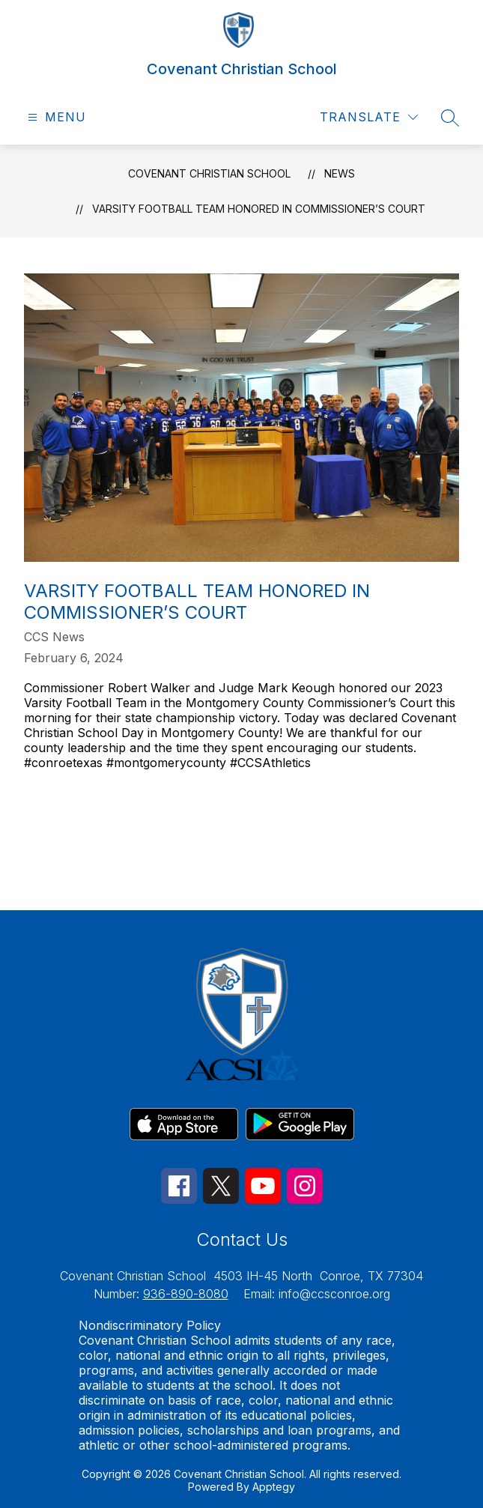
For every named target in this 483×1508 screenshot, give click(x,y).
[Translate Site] (369, 117)
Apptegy (273, 1486)
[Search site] (450, 118)
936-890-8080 (185, 1293)
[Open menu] (55, 117)
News (339, 173)
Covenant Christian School (209, 173)
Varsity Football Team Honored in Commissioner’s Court (258, 208)
